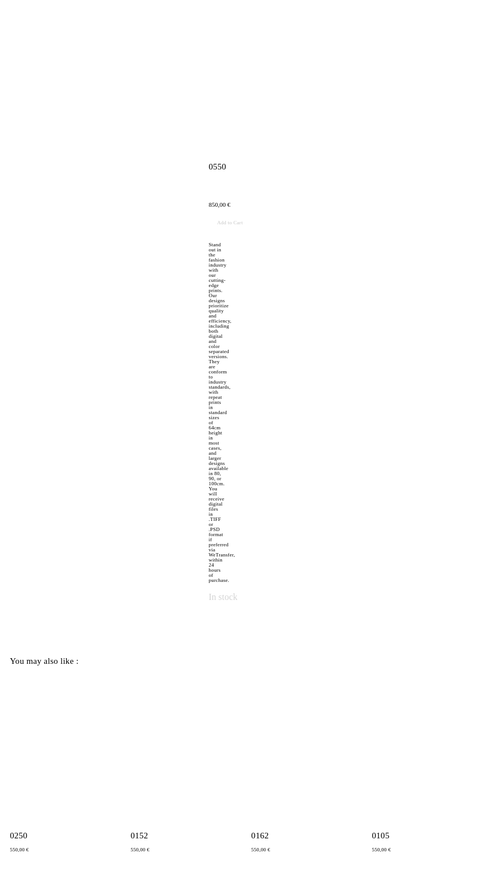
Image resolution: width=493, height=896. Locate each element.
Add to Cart (229, 222)
